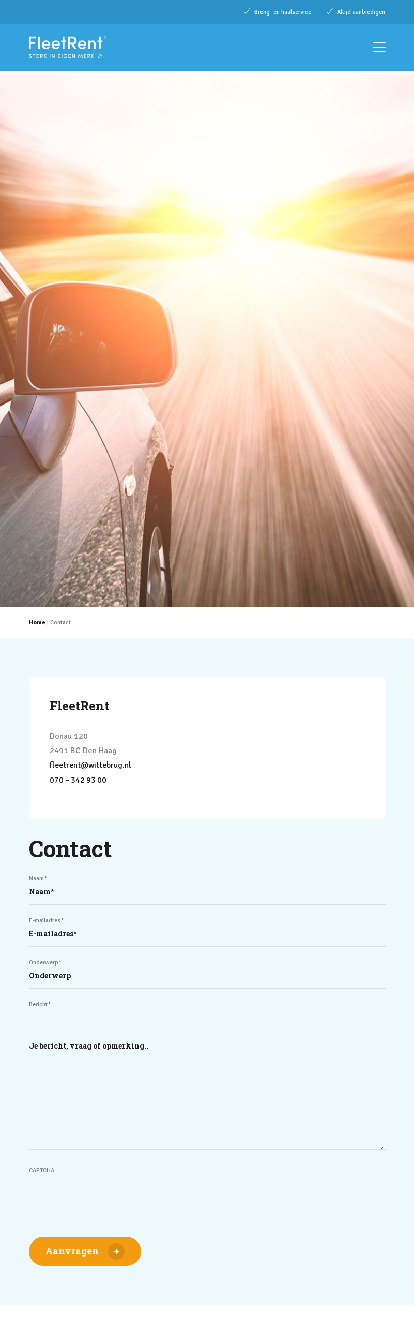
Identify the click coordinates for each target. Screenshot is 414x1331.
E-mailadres (46, 919)
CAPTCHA (41, 1169)
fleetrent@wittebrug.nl (92, 765)
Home (37, 622)
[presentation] (107, 1195)
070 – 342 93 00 (79, 779)
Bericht (40, 1003)
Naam (38, 877)
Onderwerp (45, 961)
